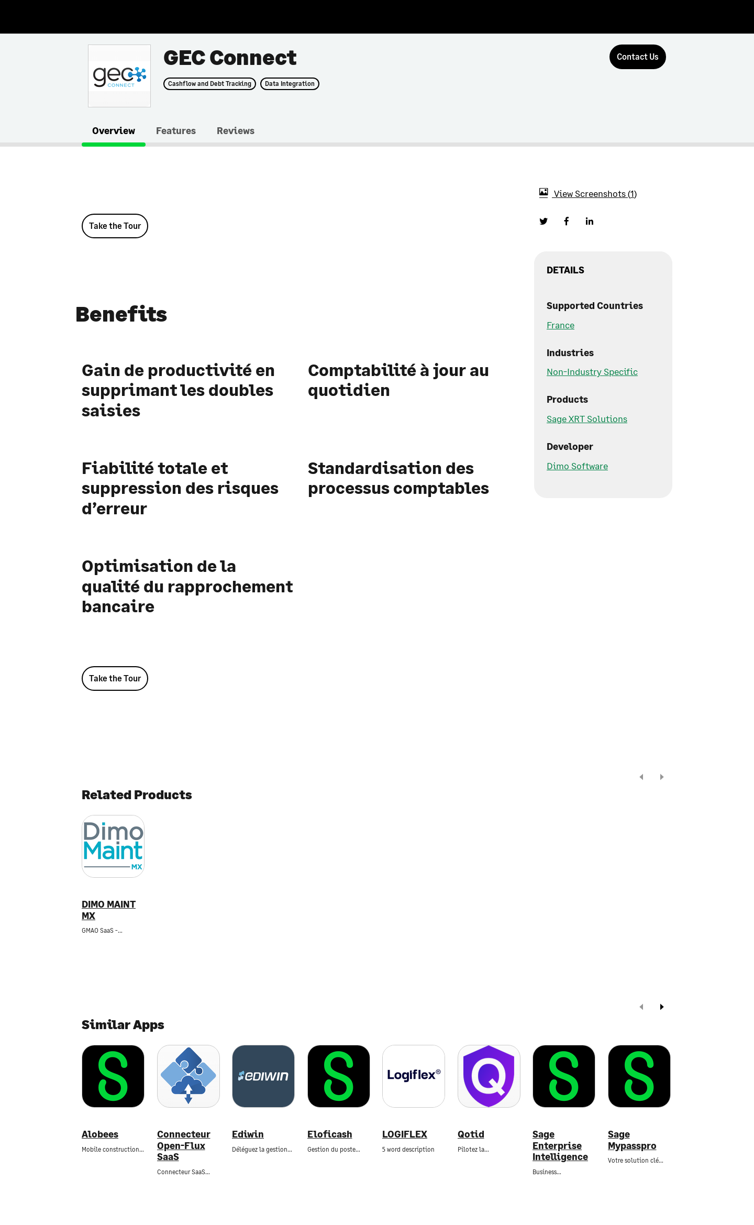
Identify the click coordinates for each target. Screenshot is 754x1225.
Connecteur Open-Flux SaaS (183, 1145)
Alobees (100, 1134)
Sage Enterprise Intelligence (560, 1145)
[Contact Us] (637, 57)
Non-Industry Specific (592, 371)
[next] (661, 778)
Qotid (471, 1134)
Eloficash (329, 1134)
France (560, 324)
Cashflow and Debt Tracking (209, 84)
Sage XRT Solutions (587, 418)
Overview (113, 130)
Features (176, 130)
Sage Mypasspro (632, 1140)
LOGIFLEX (404, 1134)
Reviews (235, 130)
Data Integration (290, 84)
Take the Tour (115, 225)
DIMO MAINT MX (109, 910)
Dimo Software (577, 465)
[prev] (641, 778)
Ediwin (248, 1134)
